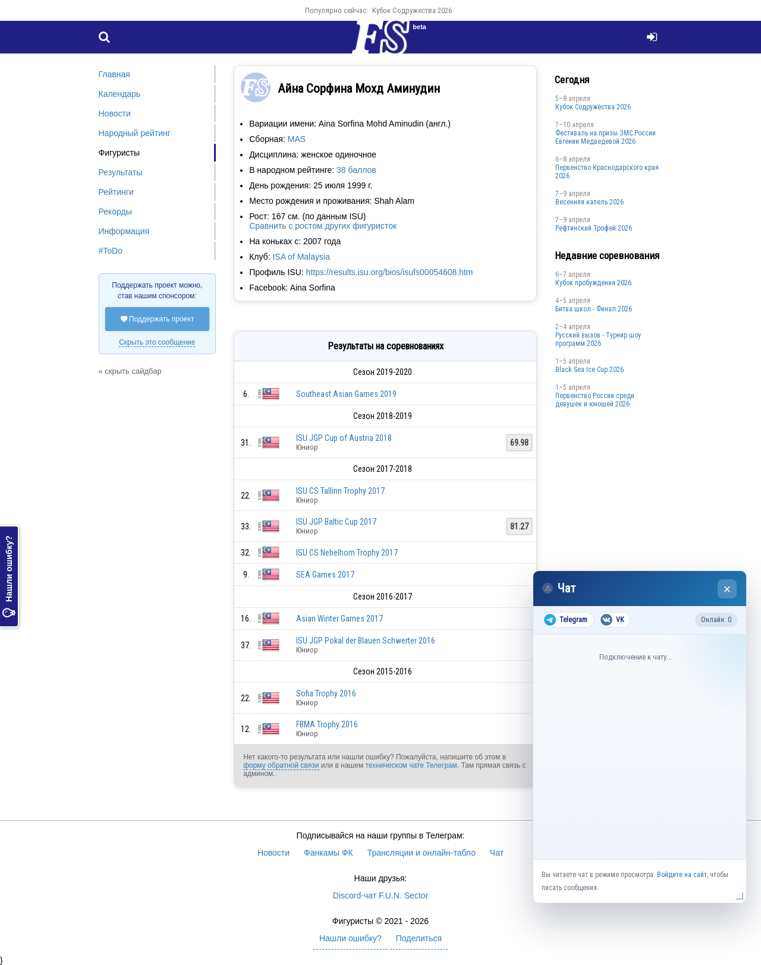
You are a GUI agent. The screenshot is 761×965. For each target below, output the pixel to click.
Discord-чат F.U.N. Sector (380, 895)
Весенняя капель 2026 (589, 202)
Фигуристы (119, 152)
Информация (124, 231)
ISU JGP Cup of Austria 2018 (344, 438)
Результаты (121, 172)
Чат (497, 852)
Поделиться (419, 938)
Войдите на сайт (682, 875)
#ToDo (110, 251)
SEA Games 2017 (325, 574)
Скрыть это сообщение (157, 342)
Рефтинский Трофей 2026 (593, 228)
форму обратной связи (281, 765)
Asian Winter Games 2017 (339, 618)
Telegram (565, 620)
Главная (114, 74)
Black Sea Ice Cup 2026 (589, 369)
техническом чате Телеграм (411, 765)
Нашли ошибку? (9, 576)
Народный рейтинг (135, 133)
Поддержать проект (157, 319)
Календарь (120, 94)
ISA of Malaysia (301, 256)
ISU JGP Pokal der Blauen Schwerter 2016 (365, 640)
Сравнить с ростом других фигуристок (323, 226)
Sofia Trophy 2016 (326, 693)
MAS (297, 139)
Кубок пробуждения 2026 (593, 283)
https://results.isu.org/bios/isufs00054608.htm (389, 272)
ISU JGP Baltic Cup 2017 (336, 521)
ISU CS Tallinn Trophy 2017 (340, 491)
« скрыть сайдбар (130, 371)
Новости (115, 113)
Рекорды (115, 211)
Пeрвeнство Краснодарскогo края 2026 (607, 171)
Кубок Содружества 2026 (412, 10)
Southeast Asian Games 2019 (346, 394)
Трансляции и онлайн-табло (421, 852)
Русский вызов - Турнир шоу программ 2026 (598, 339)
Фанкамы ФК (328, 852)
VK (612, 620)
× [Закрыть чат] (727, 589)
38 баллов (356, 170)
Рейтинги (116, 192)
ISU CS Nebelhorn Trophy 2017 (347, 552)
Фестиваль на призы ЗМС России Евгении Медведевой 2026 (605, 137)
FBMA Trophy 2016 (327, 724)
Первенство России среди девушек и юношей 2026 (594, 400)
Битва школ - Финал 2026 (593, 309)
